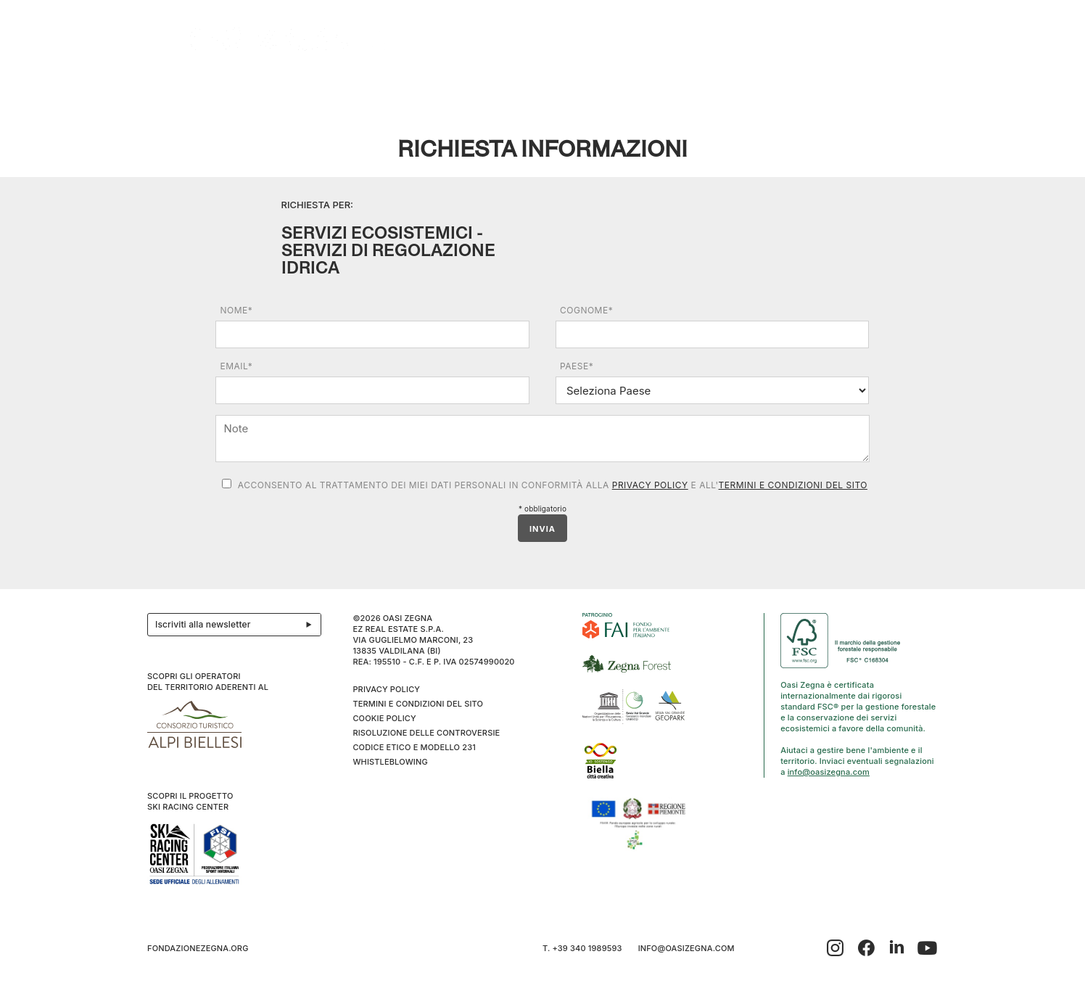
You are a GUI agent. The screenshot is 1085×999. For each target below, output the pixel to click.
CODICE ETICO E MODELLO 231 (414, 747)
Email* (236, 366)
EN (923, 88)
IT (903, 88)
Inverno (785, 88)
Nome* (236, 310)
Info (847, 88)
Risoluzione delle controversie (426, 733)
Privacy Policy (650, 485)
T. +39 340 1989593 (582, 948)
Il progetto (184, 88)
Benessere (575, 88)
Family (650, 88)
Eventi (425, 88)
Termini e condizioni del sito (793, 485)
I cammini (495, 88)
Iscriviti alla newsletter (238, 625)
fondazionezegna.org (198, 948)
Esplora (267, 88)
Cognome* (586, 310)
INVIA (542, 529)
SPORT (711, 88)
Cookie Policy (384, 718)
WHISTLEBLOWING (389, 762)
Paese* (576, 366)
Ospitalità (345, 88)
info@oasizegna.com (829, 772)
